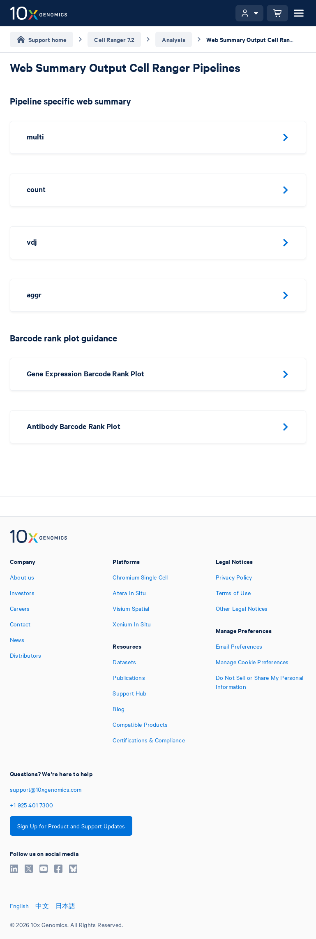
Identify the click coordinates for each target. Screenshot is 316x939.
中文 (41, 906)
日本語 (65, 906)
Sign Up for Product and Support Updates (71, 826)
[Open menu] (298, 13)
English (19, 906)
